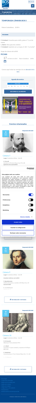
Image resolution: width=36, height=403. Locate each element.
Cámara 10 (7, 336)
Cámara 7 (6, 156)
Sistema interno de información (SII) (10, 392)
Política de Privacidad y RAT (8, 383)
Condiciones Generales (7, 381)
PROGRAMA (5, 34)
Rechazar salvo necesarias (18, 233)
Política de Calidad (5, 386)
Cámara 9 (6, 273)
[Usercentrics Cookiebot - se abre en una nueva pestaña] (27, 169)
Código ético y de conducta (8, 388)
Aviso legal (4, 379)
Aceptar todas (18, 222)
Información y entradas (18, 237)
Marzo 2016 (17, 84)
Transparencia (4, 390)
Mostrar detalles (25, 217)
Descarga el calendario (18, 92)
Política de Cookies (6, 384)
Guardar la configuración (18, 227)
